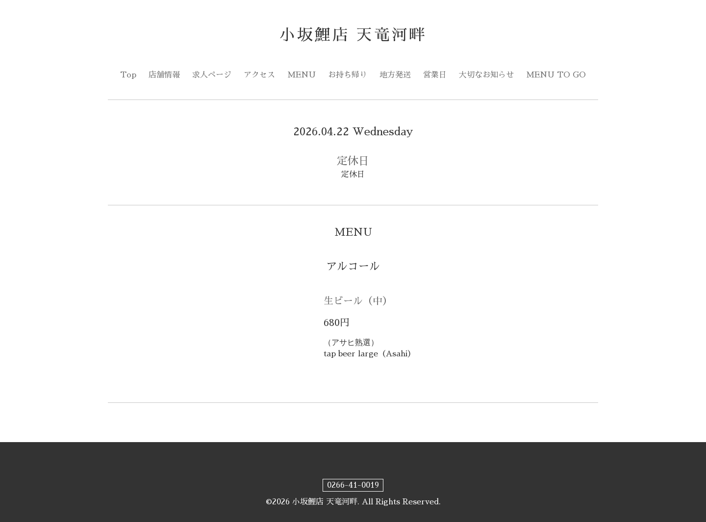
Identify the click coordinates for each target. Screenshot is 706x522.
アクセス (259, 75)
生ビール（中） (358, 301)
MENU (301, 75)
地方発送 (395, 75)
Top (128, 75)
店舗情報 (164, 75)
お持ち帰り (347, 75)
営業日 (435, 75)
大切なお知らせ (486, 75)
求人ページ (211, 75)
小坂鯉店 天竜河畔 (353, 35)
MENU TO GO (556, 75)
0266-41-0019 (353, 485)
